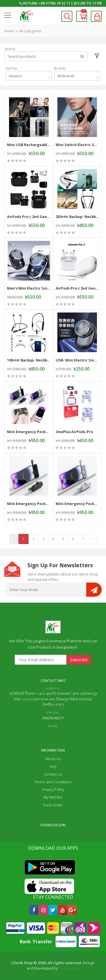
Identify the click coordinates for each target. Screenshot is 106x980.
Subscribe (79, 659)
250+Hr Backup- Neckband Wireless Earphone (77, 216)
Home (9, 31)
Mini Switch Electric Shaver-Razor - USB (77, 144)
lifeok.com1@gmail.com (53, 731)
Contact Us (53, 774)
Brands (60, 68)
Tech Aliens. (69, 968)
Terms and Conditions (53, 781)
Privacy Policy (53, 789)
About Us (53, 758)
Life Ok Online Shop (53, 832)
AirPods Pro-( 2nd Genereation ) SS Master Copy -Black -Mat (29, 216)
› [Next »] (92, 539)
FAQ (53, 766)
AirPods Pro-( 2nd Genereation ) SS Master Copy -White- (77, 288)
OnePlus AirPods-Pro (74, 431)
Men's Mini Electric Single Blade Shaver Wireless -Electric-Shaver (29, 288)
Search (10, 48)
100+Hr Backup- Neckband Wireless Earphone (29, 360)
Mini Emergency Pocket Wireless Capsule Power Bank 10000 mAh (29, 431)
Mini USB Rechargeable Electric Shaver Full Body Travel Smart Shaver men (29, 144)
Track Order (53, 805)
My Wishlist (53, 797)
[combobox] (29, 76)
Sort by (11, 68)
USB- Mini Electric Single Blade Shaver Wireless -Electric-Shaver (77, 360)
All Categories (30, 31)
